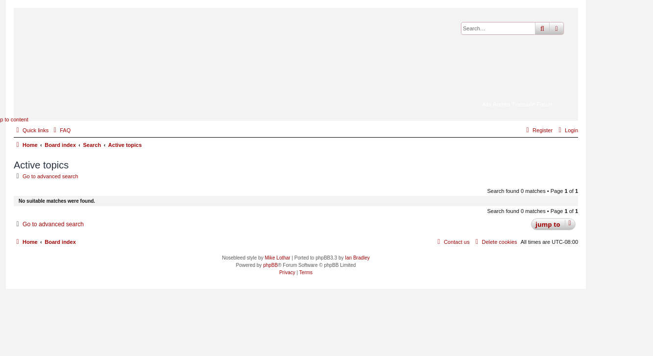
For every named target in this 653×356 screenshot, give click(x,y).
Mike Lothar (277, 258)
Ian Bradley (357, 258)
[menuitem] (61, 130)
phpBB (270, 265)
